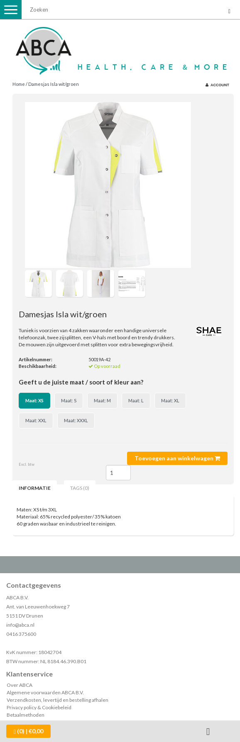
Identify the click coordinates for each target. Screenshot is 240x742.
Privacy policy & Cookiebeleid (39, 707)
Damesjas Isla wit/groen (53, 84)
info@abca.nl (20, 625)
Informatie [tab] (35, 488)
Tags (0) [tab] (79, 488)
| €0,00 (28, 731)
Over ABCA (19, 685)
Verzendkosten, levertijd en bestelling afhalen (57, 700)
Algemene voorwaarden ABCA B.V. (45, 692)
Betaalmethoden (25, 715)
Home (18, 84)
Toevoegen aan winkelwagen (177, 458)
